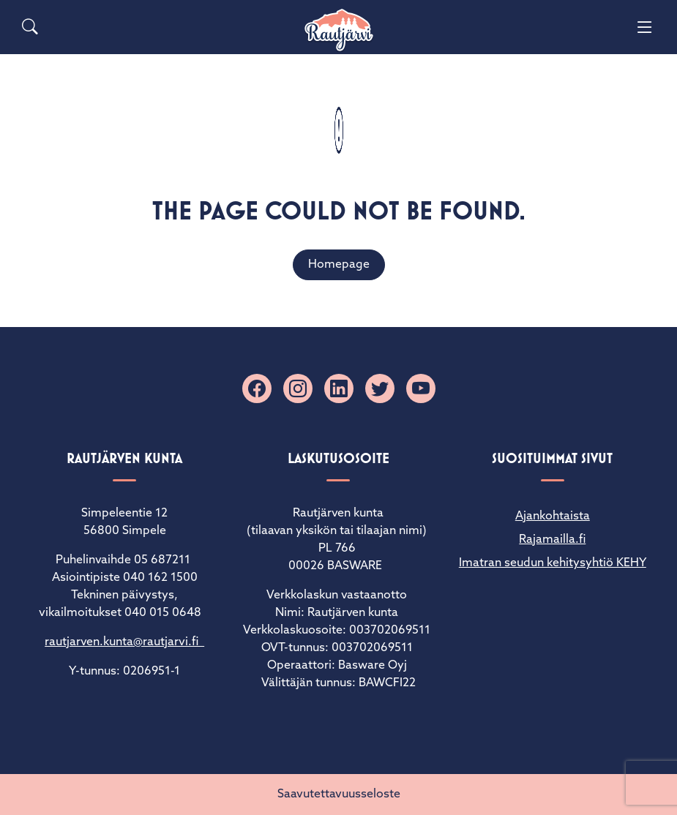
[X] (379, 388)
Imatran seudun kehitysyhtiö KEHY (552, 563)
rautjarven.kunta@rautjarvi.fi (124, 642)
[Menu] (644, 27)
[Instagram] (298, 388)
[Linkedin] (339, 388)
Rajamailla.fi (552, 540)
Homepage (339, 265)
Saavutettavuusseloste (338, 794)
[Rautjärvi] (339, 30)
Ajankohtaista (552, 516)
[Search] (30, 27)
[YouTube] (420, 388)
